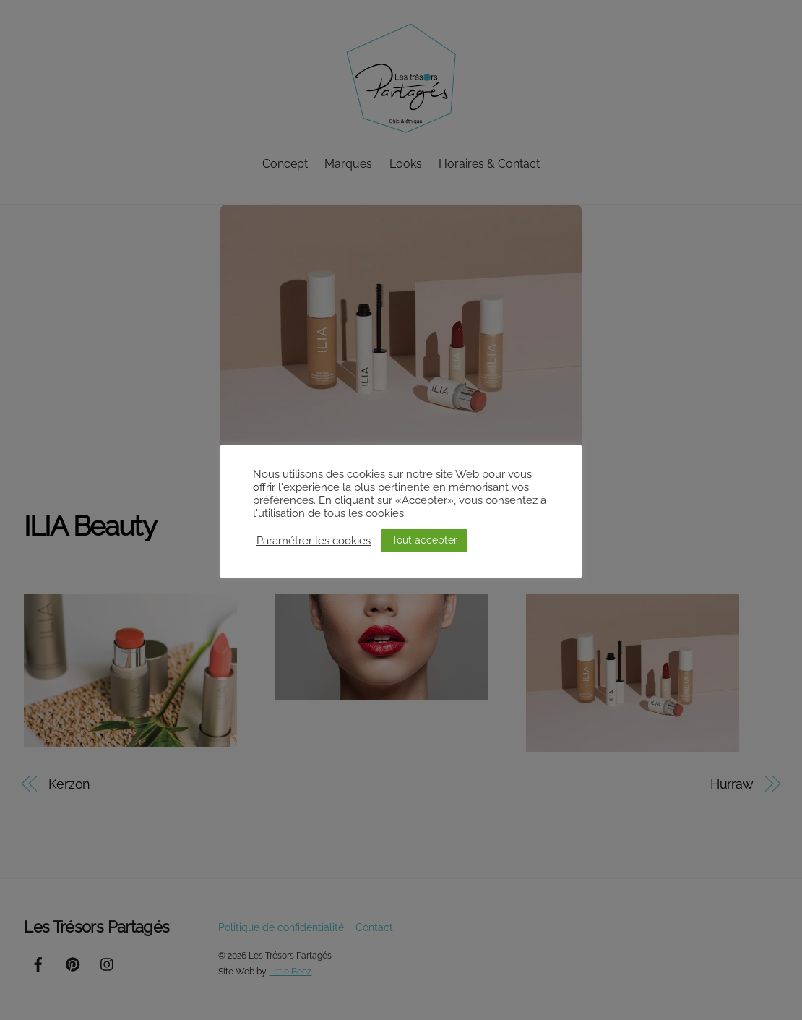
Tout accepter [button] (424, 540)
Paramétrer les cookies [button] (313, 540)
